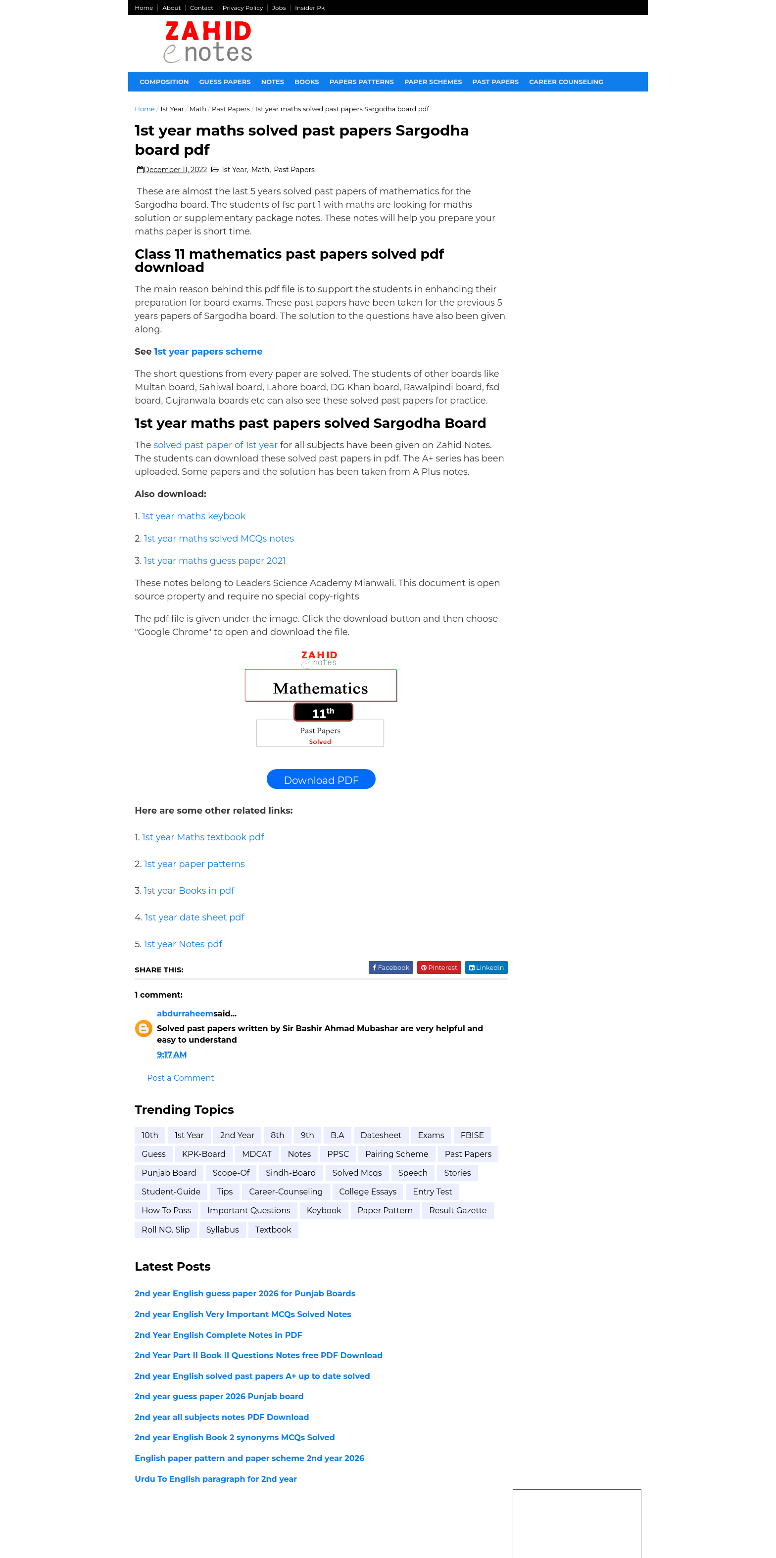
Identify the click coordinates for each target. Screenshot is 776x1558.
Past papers (496, 82)
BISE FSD (541, 844)
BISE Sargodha (557, 898)
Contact (202, 7)
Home (145, 7)
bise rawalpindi (560, 1059)
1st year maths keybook (194, 545)
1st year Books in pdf (190, 920)
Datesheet (381, 1164)
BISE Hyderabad (559, 862)
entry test (235, 1240)
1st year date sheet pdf (195, 946)
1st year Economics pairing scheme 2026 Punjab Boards (572, 484)
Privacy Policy (244, 7)
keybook (454, 1240)
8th (279, 1164)
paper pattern (170, 1259)
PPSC (379, 1183)
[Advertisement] (576, 252)
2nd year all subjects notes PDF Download (223, 1446)
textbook (419, 1259)
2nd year (238, 1164)
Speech (157, 1221)
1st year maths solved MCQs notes (220, 567)
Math (198, 109)
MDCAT (297, 1183)
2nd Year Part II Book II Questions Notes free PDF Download (260, 1385)
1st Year (173, 109)
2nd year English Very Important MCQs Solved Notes (244, 1344)
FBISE (154, 1183)
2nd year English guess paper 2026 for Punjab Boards (246, 1323)
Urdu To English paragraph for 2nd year (217, 1508)
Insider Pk (311, 7)
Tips (315, 1221)
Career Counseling (567, 82)
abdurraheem (186, 1043)
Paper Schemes (434, 82)
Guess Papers (225, 82)
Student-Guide (261, 1221)
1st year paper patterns (195, 893)
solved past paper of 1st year (216, 461)
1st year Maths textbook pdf (204, 866)
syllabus (368, 1259)
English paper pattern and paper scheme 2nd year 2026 (250, 1488)
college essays (171, 1240)
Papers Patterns (362, 82)
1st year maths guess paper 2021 (216, 590)
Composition (165, 82)
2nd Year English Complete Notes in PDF (219, 1364)
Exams (432, 1164)
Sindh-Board (355, 1202)
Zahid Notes (233, 1534)
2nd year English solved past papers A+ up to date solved (253, 1405)
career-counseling (376, 1221)
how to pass (296, 1240)
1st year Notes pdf (184, 973)
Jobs (280, 7)
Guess (194, 1183)
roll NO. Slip (312, 1259)
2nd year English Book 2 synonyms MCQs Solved (236, 1467)
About (172, 7)
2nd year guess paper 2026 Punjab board (220, 1426)
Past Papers (232, 109)
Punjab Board (233, 1202)
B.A (338, 1164)
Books (307, 82)
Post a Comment (181, 1107)
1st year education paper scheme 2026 (564, 674)
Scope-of (295, 1202)
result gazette (243, 1259)
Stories (202, 1221)
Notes (273, 82)
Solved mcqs (421, 1202)
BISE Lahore (550, 880)
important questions (379, 1240)
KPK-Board (244, 1183)
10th (151, 1164)
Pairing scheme (437, 1183)
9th (308, 1164)
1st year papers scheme (209, 354)
